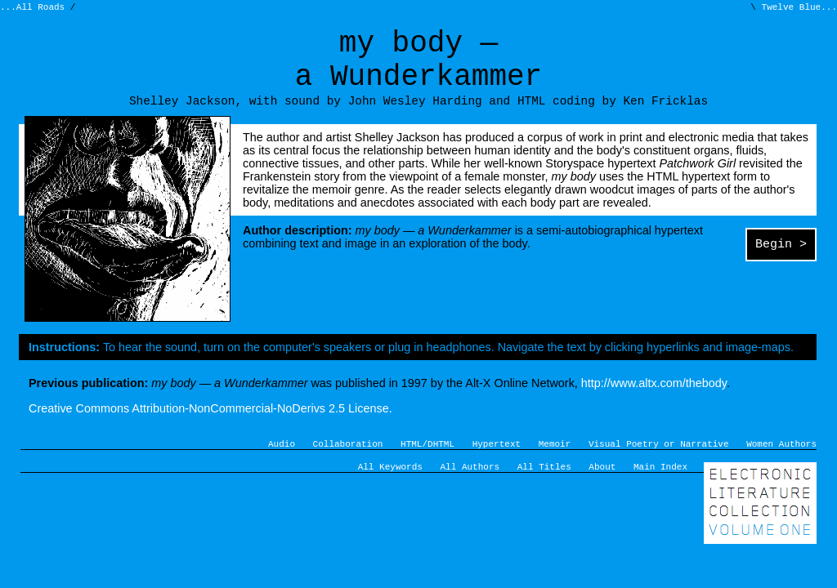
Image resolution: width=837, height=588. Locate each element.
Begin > (781, 264)
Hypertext (496, 463)
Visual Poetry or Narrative (659, 463)
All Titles (544, 489)
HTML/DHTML (427, 463)
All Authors (470, 489)
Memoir (555, 463)
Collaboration (348, 463)
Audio (281, 463)
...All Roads (35, 8)
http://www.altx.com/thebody (654, 401)
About (602, 489)
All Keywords (390, 489)
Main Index (660, 489)
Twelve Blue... (796, 8)
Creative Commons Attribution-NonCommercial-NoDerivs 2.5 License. (210, 426)
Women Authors (781, 463)
